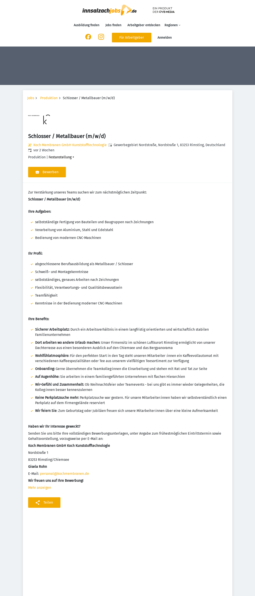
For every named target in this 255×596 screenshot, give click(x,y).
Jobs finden (113, 25)
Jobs (30, 98)
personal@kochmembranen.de (64, 474)
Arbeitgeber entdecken (143, 25)
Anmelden (164, 38)
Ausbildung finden (86, 25)
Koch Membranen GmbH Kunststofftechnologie (70, 145)
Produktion (49, 98)
